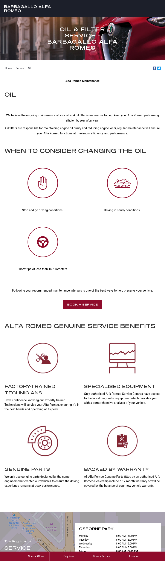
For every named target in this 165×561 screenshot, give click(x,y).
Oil (29, 68)
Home (8, 68)
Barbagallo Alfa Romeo (27, 9)
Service (20, 68)
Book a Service (82, 304)
